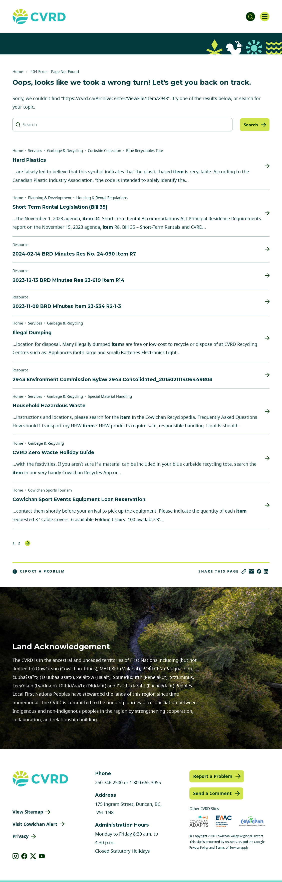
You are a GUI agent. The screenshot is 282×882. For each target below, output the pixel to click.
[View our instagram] (16, 856)
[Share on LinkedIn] (265, 571)
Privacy (21, 836)
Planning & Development (49, 197)
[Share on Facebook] (258, 571)
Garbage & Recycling (65, 150)
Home (18, 71)
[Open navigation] (264, 17)
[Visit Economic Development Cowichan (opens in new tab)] (252, 821)
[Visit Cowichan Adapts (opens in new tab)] (198, 821)
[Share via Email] (251, 571)
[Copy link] (243, 571)
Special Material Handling (110, 396)
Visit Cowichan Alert (35, 824)
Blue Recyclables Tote (144, 150)
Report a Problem (39, 571)
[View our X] (33, 856)
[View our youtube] (42, 856)
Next (27, 543)
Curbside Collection (104, 150)
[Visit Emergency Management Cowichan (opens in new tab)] (224, 821)
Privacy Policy (198, 847)
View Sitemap (28, 812)
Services (35, 150)
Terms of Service (227, 847)
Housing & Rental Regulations (102, 197)
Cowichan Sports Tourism (50, 490)
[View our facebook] (24, 856)
